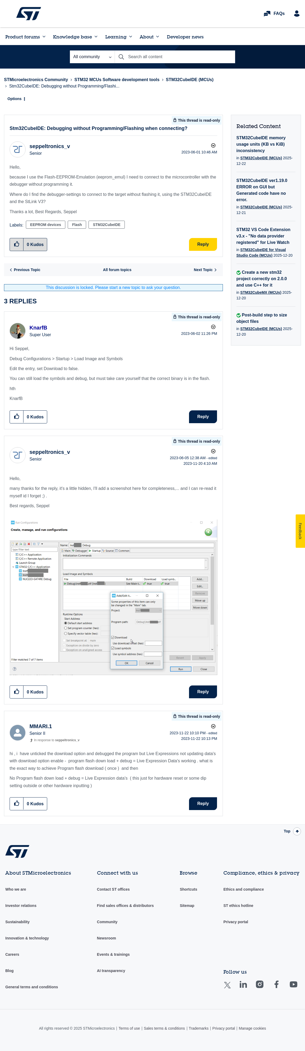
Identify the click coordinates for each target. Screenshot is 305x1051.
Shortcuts (188, 889)
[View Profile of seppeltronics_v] (49, 146)
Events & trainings (113, 954)
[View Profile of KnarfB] (38, 328)
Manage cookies (252, 1028)
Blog (9, 971)
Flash (77, 225)
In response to (56, 740)
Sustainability (17, 922)
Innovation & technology (27, 938)
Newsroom (106, 938)
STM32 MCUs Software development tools (116, 79)
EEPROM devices (45, 225)
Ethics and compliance (243, 889)
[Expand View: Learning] (130, 37)
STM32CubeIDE (106, 225)
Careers (12, 954)
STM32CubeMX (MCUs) (260, 292)
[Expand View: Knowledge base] (96, 37)
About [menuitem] (147, 36)
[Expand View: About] (157, 37)
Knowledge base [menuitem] (72, 36)
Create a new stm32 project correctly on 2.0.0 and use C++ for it (261, 278)
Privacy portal (235, 922)
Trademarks (198, 1028)
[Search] (175, 56)
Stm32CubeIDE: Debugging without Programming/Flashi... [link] (64, 86)
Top (287, 831)
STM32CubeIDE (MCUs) (190, 79)
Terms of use (129, 1028)
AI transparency (111, 971)
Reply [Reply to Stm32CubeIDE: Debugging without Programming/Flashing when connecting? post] (203, 244)
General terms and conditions (31, 987)
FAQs (279, 13)
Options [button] (14, 99)
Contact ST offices (113, 889)
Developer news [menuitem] (185, 36)
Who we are (15, 889)
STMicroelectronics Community (28, 13)
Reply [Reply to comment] (203, 416)
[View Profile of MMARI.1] (40, 726)
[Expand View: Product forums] (44, 37)
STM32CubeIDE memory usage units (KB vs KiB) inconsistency (261, 144)
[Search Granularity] (92, 56)
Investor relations (21, 905)
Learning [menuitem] (116, 36)
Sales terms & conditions (164, 1028)
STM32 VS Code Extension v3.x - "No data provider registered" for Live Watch (263, 236)
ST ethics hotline (238, 905)
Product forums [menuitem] (22, 36)
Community (107, 922)
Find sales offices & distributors (125, 905)
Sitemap (187, 905)
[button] (16, 417)
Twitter (231, 988)
